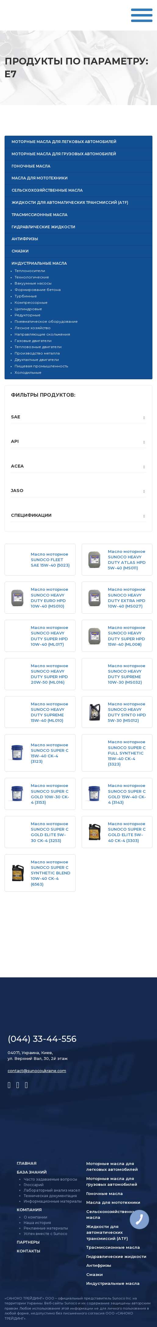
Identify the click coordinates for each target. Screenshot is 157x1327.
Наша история (37, 1223)
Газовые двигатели (33, 340)
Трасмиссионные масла (39, 214)
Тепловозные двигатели (38, 346)
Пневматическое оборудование (46, 321)
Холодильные (28, 372)
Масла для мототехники (40, 178)
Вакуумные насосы (33, 283)
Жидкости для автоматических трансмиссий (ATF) (70, 202)
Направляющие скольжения (42, 334)
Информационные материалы (53, 1202)
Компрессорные (31, 302)
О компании (35, 1217)
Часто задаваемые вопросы (50, 1180)
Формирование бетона (38, 289)
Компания (29, 1210)
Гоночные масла (31, 166)
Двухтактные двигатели (37, 359)
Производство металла (37, 353)
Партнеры (28, 1243)
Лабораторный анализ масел (52, 1191)
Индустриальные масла (39, 263)
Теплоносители (30, 270)
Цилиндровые (28, 309)
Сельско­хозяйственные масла (47, 190)
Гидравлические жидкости (43, 227)
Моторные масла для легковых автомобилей (64, 141)
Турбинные (26, 296)
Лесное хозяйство (33, 327)
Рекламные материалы (46, 1228)
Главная (27, 1163)
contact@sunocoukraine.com (38, 1070)
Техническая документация (50, 1196)
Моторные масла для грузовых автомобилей (64, 154)
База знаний (32, 1172)
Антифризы (25, 239)
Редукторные (28, 315)
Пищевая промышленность (41, 366)
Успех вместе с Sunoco (45, 1234)
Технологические (32, 277)
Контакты (29, 1252)
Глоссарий (34, 1185)
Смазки (20, 251)
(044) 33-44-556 (42, 1039)
